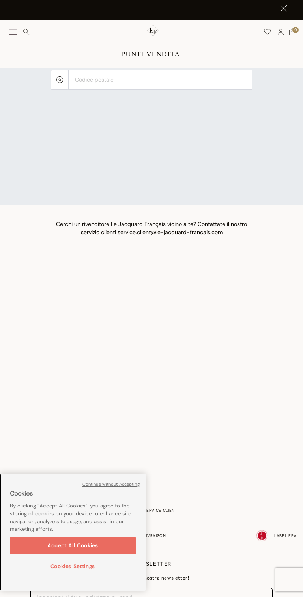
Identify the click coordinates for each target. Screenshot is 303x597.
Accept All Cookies (72, 545)
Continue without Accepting (111, 484)
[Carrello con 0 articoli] (292, 32)
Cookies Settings (72, 566)
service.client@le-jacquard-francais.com (170, 232)
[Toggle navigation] (13, 32)
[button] (281, 32)
